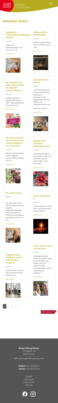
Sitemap (29, 385)
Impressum (29, 379)
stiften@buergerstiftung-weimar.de (29, 358)
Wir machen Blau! (14, 192)
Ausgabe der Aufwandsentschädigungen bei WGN (18, 35)
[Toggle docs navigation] (51, 3)
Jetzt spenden (48, 311)
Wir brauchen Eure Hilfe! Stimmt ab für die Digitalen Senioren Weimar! (15, 86)
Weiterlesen (10, 54)
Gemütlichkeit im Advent (41, 81)
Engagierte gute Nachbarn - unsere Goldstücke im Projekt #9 (14, 258)
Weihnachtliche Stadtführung (40, 33)
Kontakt (29, 376)
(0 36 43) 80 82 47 (33, 366)
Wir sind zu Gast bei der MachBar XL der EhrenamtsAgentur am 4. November (14, 141)
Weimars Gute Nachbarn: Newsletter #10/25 (41, 143)
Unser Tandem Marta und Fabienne (42, 247)
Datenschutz (29, 382)
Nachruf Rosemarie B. (42, 197)
